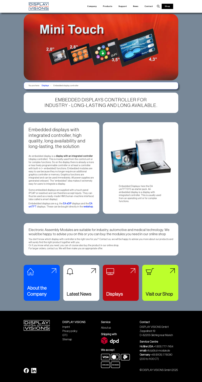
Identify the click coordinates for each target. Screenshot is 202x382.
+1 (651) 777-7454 (163, 346)
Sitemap (67, 339)
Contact (149, 6)
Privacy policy (69, 331)
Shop (168, 6)
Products (109, 6)
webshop (88, 206)
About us (106, 327)
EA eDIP (67, 203)
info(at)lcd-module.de (158, 350)
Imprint (66, 327)
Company (93, 6)
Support (124, 6)
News (137, 6)
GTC (65, 335)
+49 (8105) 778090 (161, 354)
